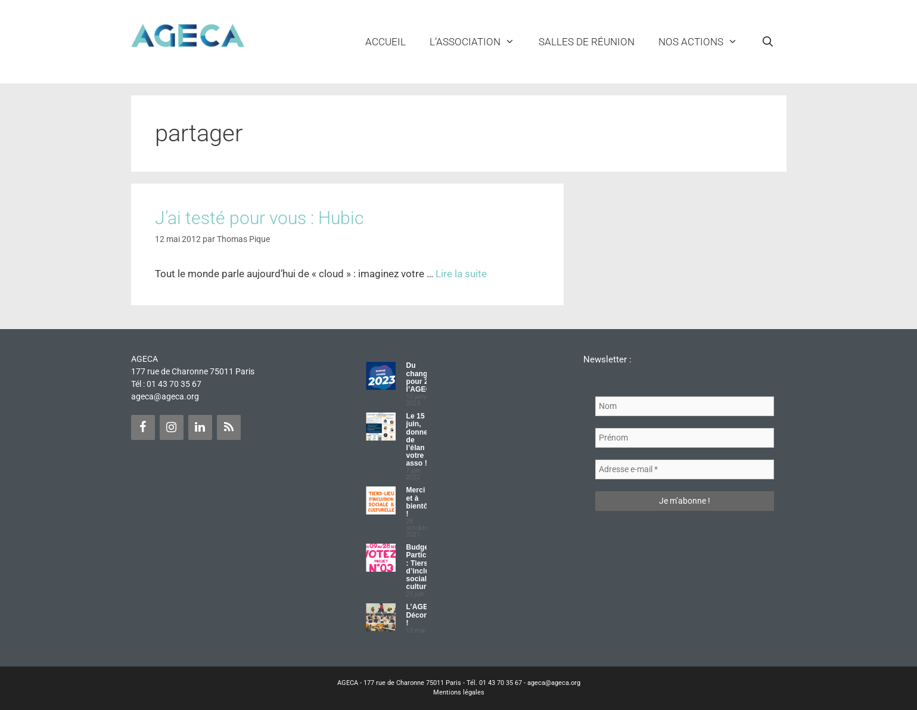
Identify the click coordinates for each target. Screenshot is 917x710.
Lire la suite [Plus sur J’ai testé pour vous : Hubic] (461, 274)
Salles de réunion (587, 42)
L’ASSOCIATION (478, 42)
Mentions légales (458, 692)
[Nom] (684, 406)
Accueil (385, 42)
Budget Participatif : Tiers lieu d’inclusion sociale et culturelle (425, 567)
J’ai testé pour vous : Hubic (259, 217)
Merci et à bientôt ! (418, 502)
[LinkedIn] (200, 427)
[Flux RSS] (229, 427)
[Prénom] (684, 438)
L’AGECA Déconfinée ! (425, 615)
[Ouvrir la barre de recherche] (768, 42)
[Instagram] (172, 427)
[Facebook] (143, 427)
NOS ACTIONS (704, 42)
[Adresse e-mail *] (684, 469)
